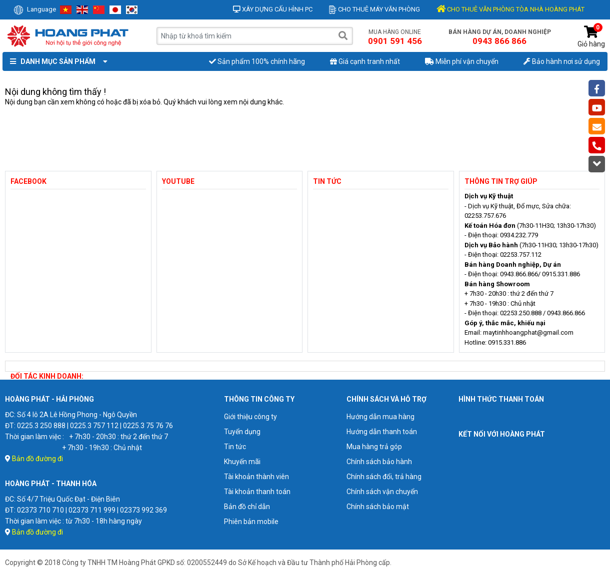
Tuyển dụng (242, 432)
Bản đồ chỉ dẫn (247, 507)
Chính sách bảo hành (379, 462)
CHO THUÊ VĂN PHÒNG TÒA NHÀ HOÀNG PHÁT (510, 9)
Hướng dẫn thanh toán (381, 432)
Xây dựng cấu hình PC (272, 9)
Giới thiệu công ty (250, 417)
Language (35, 9)
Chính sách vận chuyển (382, 492)
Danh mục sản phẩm (56, 61)
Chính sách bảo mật (377, 507)
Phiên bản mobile (251, 522)
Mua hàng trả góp (374, 447)
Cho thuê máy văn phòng (374, 9)
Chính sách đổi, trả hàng (384, 477)
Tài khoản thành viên (256, 477)
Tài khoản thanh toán (257, 492)
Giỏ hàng (591, 36)
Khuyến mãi (242, 462)
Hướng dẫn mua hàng (380, 417)
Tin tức (235, 447)
